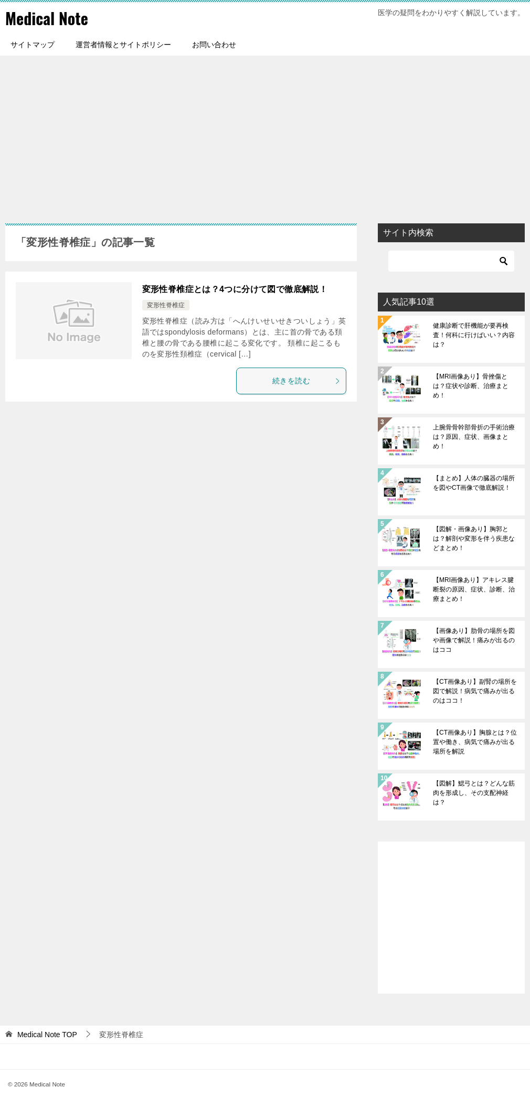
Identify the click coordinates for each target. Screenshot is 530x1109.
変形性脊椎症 (166, 305)
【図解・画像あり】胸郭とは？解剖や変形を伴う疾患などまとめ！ (474, 538)
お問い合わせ (214, 44)
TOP (47, 1034)
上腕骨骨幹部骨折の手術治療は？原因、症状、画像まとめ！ (474, 437)
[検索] (451, 261)
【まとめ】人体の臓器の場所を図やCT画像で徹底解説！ (474, 483)
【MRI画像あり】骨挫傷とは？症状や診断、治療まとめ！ (470, 386)
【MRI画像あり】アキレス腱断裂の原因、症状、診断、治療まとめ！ (474, 589)
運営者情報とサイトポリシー (123, 44)
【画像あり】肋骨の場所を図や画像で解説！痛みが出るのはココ (474, 640)
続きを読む (306, 380)
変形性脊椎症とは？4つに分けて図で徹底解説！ (235, 289)
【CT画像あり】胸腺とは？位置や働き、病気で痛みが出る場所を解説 (475, 742)
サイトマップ (32, 44)
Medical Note (46, 18)
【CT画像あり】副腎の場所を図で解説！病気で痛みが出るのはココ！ (475, 691)
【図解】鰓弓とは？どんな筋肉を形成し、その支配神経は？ (474, 793)
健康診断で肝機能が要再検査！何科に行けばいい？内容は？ (474, 335)
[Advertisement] (265, 134)
